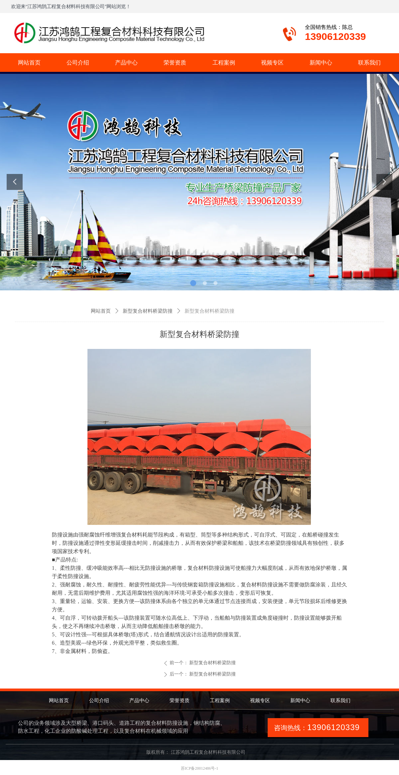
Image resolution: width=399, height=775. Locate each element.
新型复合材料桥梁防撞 (148, 311)
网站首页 (101, 311)
